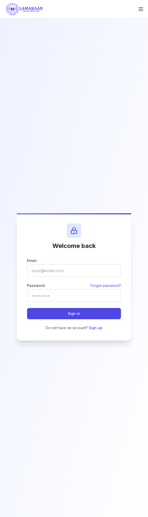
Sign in (74, 313)
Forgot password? (106, 285)
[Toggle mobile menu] (141, 9)
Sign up (95, 328)
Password (36, 285)
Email (31, 260)
